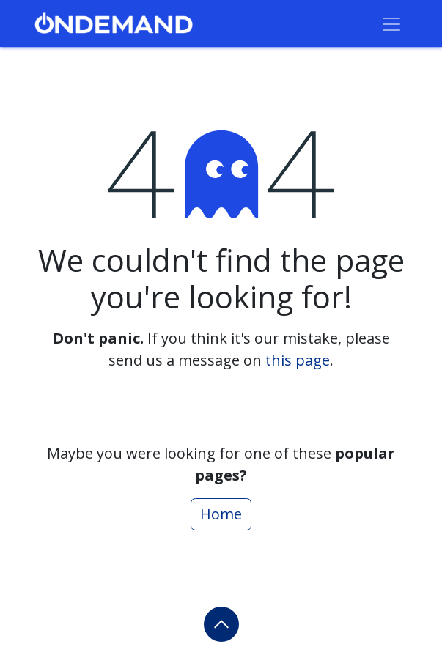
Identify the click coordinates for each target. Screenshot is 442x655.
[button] (221, 624)
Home (221, 514)
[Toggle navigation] (391, 23)
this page (297, 360)
